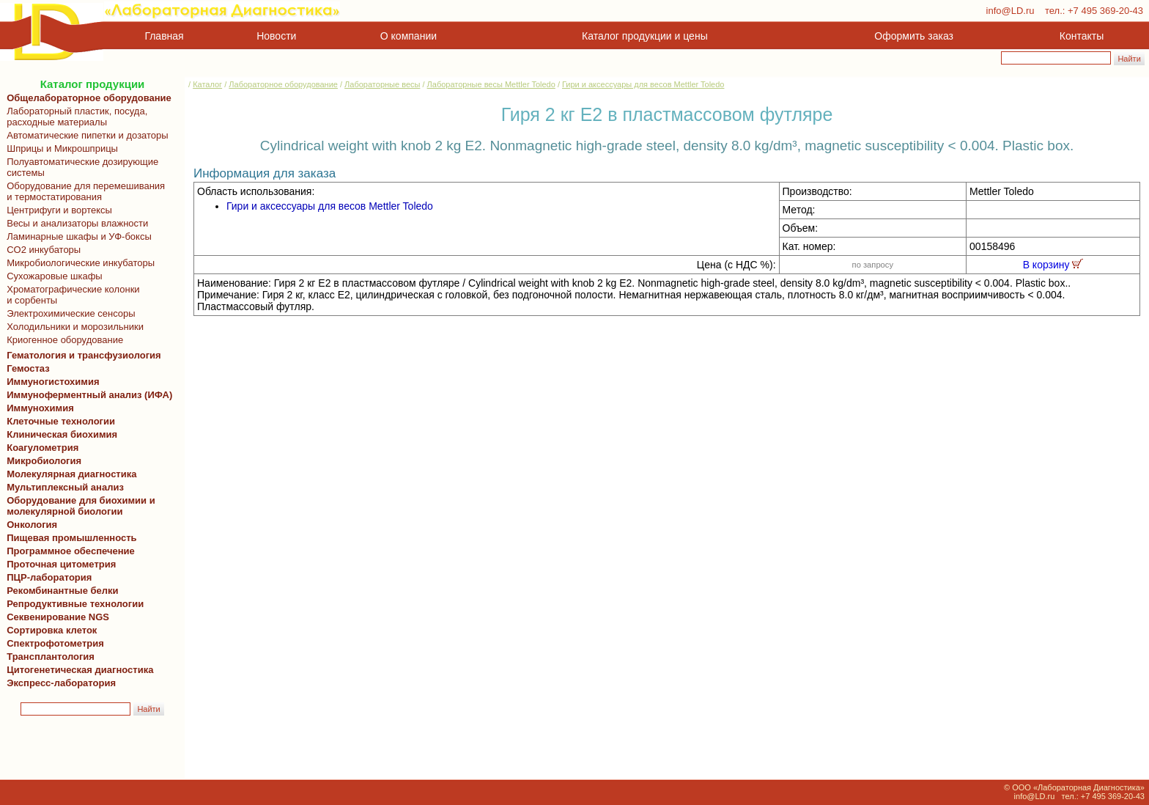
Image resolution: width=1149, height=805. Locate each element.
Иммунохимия (40, 407)
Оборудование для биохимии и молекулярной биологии (78, 506)
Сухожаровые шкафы (52, 276)
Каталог (207, 84)
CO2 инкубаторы (41, 249)
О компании (407, 36)
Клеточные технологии (58, 421)
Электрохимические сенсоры (68, 313)
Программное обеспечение (70, 550)
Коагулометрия (42, 447)
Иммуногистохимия (50, 381)
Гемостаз (28, 368)
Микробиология (43, 460)
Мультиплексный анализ (65, 487)
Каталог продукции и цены (644, 36)
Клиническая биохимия (59, 434)
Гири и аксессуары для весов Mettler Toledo (643, 84)
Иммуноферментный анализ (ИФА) (86, 394)
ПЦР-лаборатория (46, 577)
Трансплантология (48, 656)
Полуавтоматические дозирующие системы (79, 167)
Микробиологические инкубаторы (78, 262)
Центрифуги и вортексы (56, 210)
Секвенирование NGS (55, 616)
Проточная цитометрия (58, 564)
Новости (276, 36)
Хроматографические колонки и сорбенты (70, 295)
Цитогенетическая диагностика (77, 669)
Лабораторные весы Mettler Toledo (491, 84)
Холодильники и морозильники (72, 326)
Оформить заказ (913, 36)
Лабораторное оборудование (283, 84)
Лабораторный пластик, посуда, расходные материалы (74, 117)
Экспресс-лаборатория (61, 682)
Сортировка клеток (49, 630)
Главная (164, 36)
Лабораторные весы (382, 84)
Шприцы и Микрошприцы (59, 148)
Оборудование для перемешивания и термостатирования (83, 191)
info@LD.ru (1010, 10)
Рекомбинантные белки (60, 590)
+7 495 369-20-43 (1105, 10)
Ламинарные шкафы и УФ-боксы (76, 236)
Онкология (31, 524)
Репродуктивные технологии (72, 603)
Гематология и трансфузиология (81, 355)
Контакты (1081, 36)
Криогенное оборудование (62, 339)
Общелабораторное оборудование (86, 97)
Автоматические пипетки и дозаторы (85, 135)
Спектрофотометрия (55, 643)
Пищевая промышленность (71, 537)
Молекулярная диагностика (68, 473)
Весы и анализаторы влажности (74, 223)
